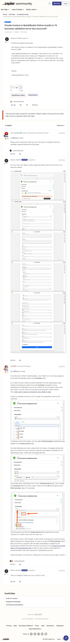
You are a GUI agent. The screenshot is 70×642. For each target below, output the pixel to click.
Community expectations (14, 605)
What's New (32, 9)
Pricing (8, 626)
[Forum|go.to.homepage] (17, 3)
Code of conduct (11, 598)
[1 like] (17, 102)
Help (15, 626)
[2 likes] (17, 561)
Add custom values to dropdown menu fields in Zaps (32, 392)
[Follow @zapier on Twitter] (42, 634)
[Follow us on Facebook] (31, 634)
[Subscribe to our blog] (38, 634)
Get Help (5, 9)
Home (5, 14)
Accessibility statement (41, 619)
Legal (59, 639)
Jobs (42, 626)
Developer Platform (26, 626)
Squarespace (33, 95)
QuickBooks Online (18, 95)
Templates (60, 626)
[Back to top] (68, 616)
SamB (12, 366)
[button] (56, 3)
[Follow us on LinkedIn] (35, 634)
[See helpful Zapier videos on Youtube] (45, 634)
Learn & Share (18, 9)
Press (37, 626)
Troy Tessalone (15, 133)
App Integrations (35, 629)
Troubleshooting (22, 14)
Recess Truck (15, 38)
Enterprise (50, 626)
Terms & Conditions (27, 619)
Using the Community (13, 602)
